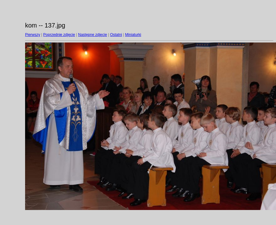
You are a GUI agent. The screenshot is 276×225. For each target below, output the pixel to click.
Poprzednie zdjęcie (59, 34)
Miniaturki (133, 34)
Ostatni (116, 34)
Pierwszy (32, 34)
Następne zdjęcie (92, 34)
